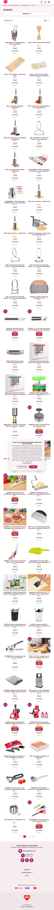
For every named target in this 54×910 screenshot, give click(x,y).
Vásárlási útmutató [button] (26, 872)
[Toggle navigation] (41, 2)
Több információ (28, 461)
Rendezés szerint (8, 20)
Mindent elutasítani (22, 466)
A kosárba (15, 51)
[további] (32, 836)
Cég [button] (26, 875)
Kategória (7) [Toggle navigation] (27, 13)
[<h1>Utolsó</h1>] (34, 836)
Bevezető (5, 5)
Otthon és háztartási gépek (14, 5)
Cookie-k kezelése (27, 463)
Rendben (33, 466)
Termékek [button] (26, 869)
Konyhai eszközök (25, 5)
